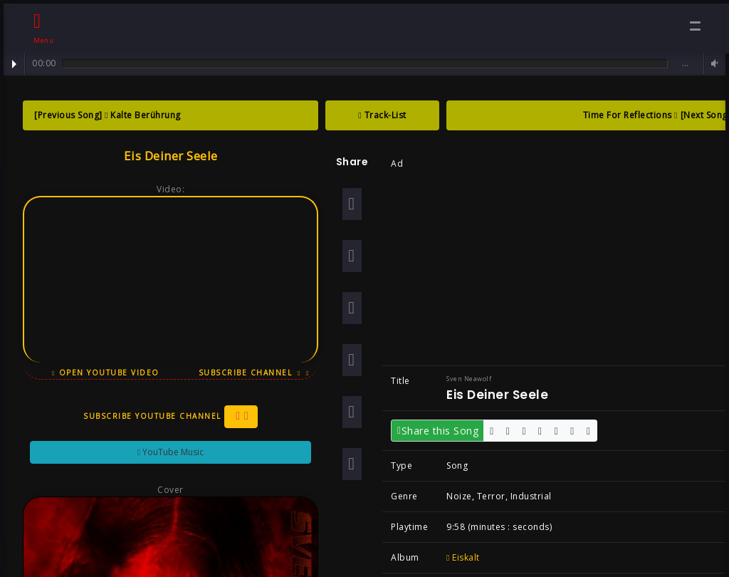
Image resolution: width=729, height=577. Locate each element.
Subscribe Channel (249, 373)
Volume (712, 64)
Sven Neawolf (463, 378)
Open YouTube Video (101, 373)
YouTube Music (165, 452)
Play (14, 64)
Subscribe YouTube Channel (165, 416)
